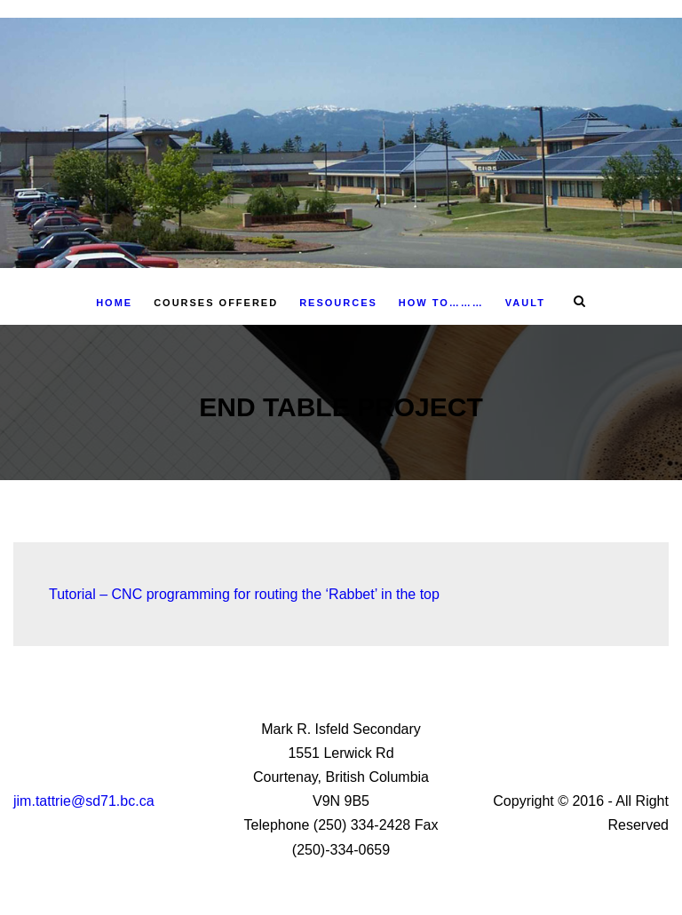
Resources (338, 302)
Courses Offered (216, 302)
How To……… (441, 302)
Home (114, 302)
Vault (525, 302)
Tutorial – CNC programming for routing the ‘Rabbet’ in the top (246, 594)
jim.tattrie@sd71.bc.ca (84, 801)
